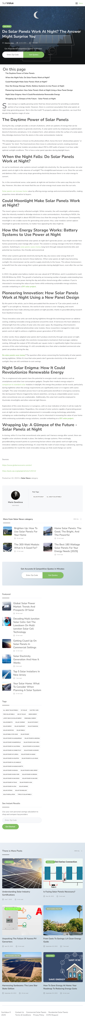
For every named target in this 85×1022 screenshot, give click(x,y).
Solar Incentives (8, 730)
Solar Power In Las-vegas (30, 758)
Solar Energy (7, 726)
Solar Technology (21, 790)
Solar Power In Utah (9, 786)
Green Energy (33, 714)
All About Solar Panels (54, 497)
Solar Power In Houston (11, 758)
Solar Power (25, 734)
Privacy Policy (38, 1015)
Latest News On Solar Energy (12, 718)
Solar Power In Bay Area (31, 742)
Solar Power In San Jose (29, 778)
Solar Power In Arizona (32, 738)
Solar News (7, 26)
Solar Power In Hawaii (28, 754)
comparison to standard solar (13, 384)
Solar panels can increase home (14, 191)
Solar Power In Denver (31, 750)
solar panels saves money (30, 247)
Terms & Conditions (23, 1015)
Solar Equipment (19, 726)
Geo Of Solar (21, 714)
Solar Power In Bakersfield (12, 742)
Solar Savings (23, 786)
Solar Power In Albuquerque (12, 738)
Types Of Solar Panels (24, 794)
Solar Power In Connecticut (12, 750)
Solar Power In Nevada (10, 770)
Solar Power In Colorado (31, 746)
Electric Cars (34, 710)
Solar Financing (33, 726)
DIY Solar (24, 710)
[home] (7, 3)
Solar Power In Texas (10, 782)
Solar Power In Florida (10, 754)
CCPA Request (52, 1015)
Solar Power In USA (26, 782)
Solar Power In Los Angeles (12, 762)
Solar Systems (7, 790)
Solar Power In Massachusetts (13, 766)
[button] (79, 3)
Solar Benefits (8, 722)
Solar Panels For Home (10, 734)
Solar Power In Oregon (29, 774)
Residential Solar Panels (58, 1012)
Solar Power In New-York (11, 774)
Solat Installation (9, 794)
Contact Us (19, 1012)
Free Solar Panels (8, 714)
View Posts (15, 505)
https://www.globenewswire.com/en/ (17, 465)
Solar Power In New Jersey (29, 770)
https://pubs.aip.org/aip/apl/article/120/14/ (19, 471)
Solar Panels (21, 730)
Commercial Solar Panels (36, 1012)
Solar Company (20, 722)
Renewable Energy (30, 718)
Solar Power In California (11, 746)
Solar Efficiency (38, 497)
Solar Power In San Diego (11, 778)
